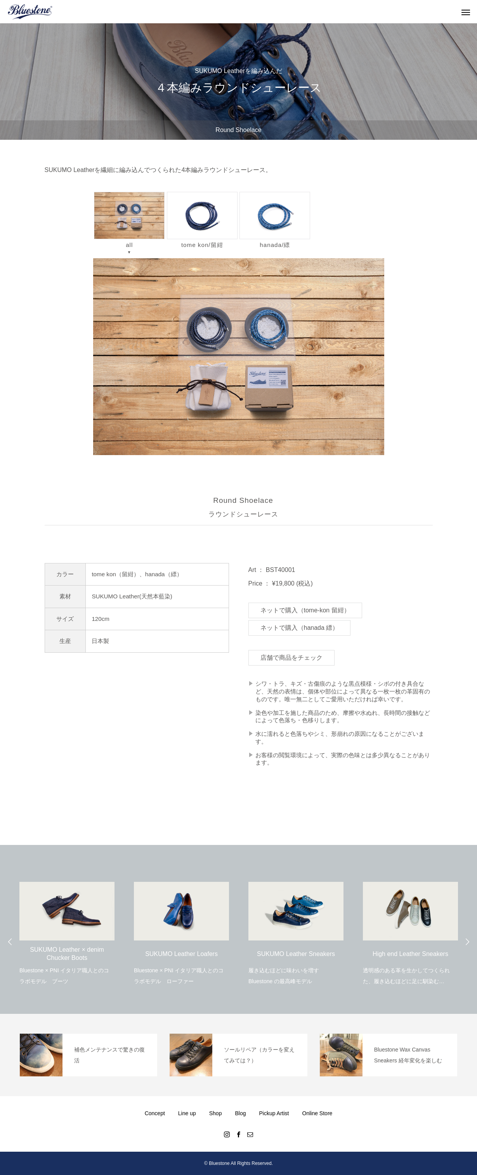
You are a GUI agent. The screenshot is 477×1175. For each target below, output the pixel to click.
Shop (215, 1113)
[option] (66, 928)
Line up (187, 1113)
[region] (238, 356)
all (129, 220)
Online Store (317, 1113)
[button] (238, 356)
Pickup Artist (274, 1113)
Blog (240, 1113)
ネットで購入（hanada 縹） (299, 627)
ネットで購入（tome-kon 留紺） (305, 610)
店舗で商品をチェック (291, 657)
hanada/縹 (274, 220)
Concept (155, 1113)
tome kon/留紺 (202, 220)
